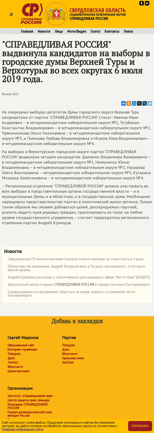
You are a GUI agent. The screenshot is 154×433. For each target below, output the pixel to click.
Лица (59, 31)
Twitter (13, 362)
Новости (44, 31)
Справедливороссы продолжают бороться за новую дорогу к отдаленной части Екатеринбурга (69, 294)
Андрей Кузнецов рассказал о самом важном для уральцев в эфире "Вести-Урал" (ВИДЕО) (77, 277)
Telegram (14, 354)
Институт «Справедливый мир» (30, 396)
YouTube (67, 362)
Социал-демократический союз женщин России (30, 413)
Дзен (11, 358)
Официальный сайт (21, 345)
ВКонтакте (15, 366)
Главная (27, 31)
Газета (95, 31)
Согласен (140, 426)
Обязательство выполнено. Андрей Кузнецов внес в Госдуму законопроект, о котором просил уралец (74, 268)
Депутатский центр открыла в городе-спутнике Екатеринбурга (76, 285)
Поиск (128, 31)
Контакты (112, 31)
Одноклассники (18, 371)
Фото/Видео (76, 31)
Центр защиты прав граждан (28, 400)
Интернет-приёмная (22, 349)
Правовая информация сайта (22, 429)
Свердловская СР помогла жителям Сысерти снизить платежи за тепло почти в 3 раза (73, 259)
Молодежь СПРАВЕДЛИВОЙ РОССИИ (28, 406)
